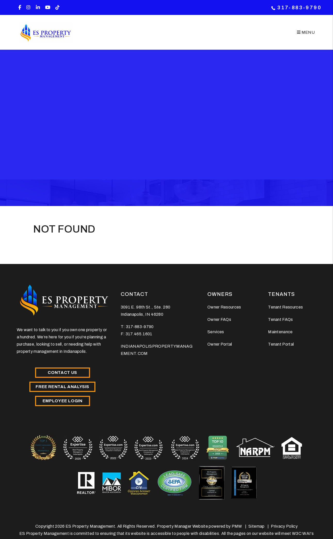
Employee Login (63, 401)
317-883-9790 (299, 7)
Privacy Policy (284, 526)
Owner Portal (219, 344)
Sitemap (256, 526)
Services (215, 332)
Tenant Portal (281, 344)
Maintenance (280, 332)
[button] (19, 7)
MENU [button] (306, 32)
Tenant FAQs (280, 319)
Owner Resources (224, 307)
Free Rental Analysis (62, 386)
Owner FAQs (219, 319)
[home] (45, 32)
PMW (237, 526)
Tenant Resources (285, 307)
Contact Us (62, 372)
